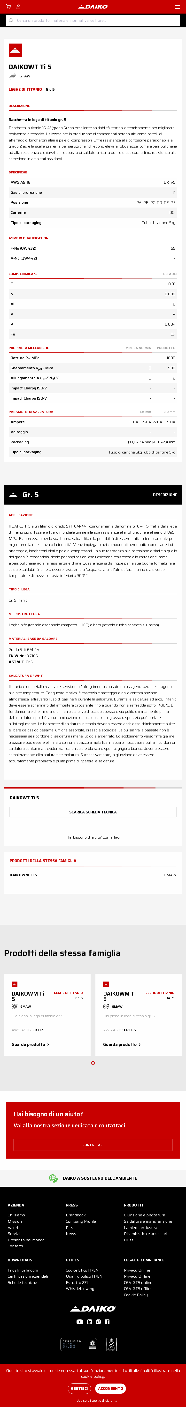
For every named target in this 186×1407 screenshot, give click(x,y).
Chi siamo (16, 1215)
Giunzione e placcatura (144, 1215)
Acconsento (110, 1388)
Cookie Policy (136, 1295)
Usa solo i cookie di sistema (97, 1400)
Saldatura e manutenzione (148, 1221)
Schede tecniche (22, 1283)
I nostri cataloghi (23, 1270)
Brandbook (76, 1215)
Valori (13, 1228)
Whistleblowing (80, 1289)
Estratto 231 (77, 1283)
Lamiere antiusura (140, 1228)
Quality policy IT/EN (84, 1276)
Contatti (15, 1246)
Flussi (129, 1240)
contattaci (93, 1144)
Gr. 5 (30, 494)
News (71, 1234)
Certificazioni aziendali (28, 1276)
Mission (15, 1221)
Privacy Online (137, 1270)
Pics (69, 1228)
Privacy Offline (137, 1276)
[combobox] (93, 20)
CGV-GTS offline (138, 1289)
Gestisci (79, 1388)
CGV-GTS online (138, 1283)
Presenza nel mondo (26, 1240)
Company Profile (81, 1221)
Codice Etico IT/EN (82, 1270)
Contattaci (111, 837)
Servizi (14, 1234)
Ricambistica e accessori (145, 1234)
